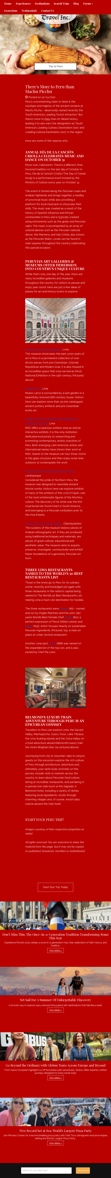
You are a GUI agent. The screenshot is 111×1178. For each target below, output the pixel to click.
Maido (68, 617)
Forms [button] (88, 3)
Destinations (42, 3)
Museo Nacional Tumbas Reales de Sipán (50, 471)
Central (64, 608)
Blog (76, 3)
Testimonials (29, 10)
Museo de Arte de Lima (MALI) (43, 349)
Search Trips (61, 3)
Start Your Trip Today (55, 887)
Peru (47, 118)
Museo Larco (33, 388)
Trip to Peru (55, 66)
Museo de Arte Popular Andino (43, 523)
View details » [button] (55, 950)
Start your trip (84, 1170)
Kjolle (52, 643)
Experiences (23, 3)
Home (8, 3)
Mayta (29, 626)
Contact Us (47, 10)
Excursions (10, 10)
